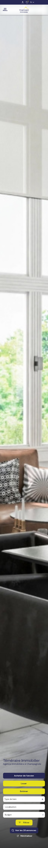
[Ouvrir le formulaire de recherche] (24, 828)
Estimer (24, 796)
